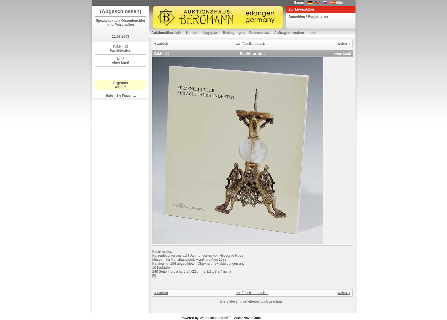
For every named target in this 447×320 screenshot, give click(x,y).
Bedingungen (234, 33)
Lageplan (210, 33)
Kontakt (192, 33)
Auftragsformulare (289, 33)
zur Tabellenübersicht (252, 44)
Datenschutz (259, 33)
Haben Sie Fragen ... (121, 95)
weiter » (344, 44)
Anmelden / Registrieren (308, 17)
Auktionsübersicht (166, 33)
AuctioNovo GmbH (248, 318)
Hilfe (339, 3)
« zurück (161, 44)
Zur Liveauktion (301, 9)
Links (312, 33)
